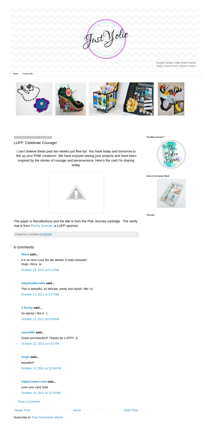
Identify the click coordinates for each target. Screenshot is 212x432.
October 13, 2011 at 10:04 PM (41, 368)
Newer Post (22, 410)
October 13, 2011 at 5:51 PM (40, 343)
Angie (25, 357)
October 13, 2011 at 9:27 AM (40, 294)
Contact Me (28, 74)
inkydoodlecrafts (33, 283)
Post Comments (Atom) (47, 417)
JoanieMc (28, 332)
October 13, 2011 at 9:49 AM (40, 319)
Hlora (25, 254)
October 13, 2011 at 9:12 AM (40, 270)
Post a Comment (29, 401)
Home (15, 74)
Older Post (131, 410)
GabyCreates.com (34, 381)
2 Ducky (27, 307)
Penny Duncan (42, 226)
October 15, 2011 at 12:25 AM (41, 393)
